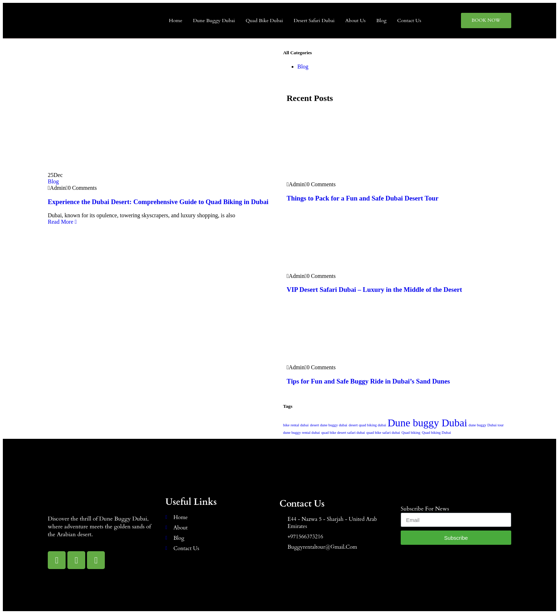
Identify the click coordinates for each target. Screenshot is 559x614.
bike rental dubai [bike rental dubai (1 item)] (296, 425)
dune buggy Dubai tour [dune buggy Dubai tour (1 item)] (486, 425)
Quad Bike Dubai (264, 20)
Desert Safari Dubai (314, 20)
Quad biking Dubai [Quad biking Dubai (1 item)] (436, 433)
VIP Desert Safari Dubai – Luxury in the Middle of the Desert (374, 289)
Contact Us (409, 20)
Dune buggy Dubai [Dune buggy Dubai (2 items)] (427, 422)
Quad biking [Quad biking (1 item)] (410, 433)
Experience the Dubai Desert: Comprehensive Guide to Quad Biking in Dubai (158, 201)
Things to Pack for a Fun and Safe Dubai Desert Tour (363, 198)
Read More (62, 222)
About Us (355, 20)
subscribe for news (425, 509)
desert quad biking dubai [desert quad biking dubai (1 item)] (367, 425)
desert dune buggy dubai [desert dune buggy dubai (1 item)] (328, 425)
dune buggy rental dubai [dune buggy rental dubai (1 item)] (301, 433)
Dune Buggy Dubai (214, 20)
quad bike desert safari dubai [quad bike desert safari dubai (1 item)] (343, 433)
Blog (381, 20)
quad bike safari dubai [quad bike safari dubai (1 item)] (383, 433)
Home (175, 20)
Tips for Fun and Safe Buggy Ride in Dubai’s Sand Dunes (368, 381)
